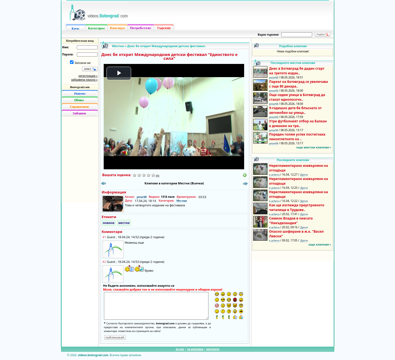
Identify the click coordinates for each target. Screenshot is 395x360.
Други (304, 174)
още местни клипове (312, 147)
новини (109, 223)
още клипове (319, 244)
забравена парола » (84, 79)
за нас (180, 349)
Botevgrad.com (79, 87)
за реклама (195, 349)
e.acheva (274, 174)
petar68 (141, 196)
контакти (212, 349)
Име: (65, 47)
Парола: (68, 54)
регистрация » (87, 76)
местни (124, 223)
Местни (118, 46)
